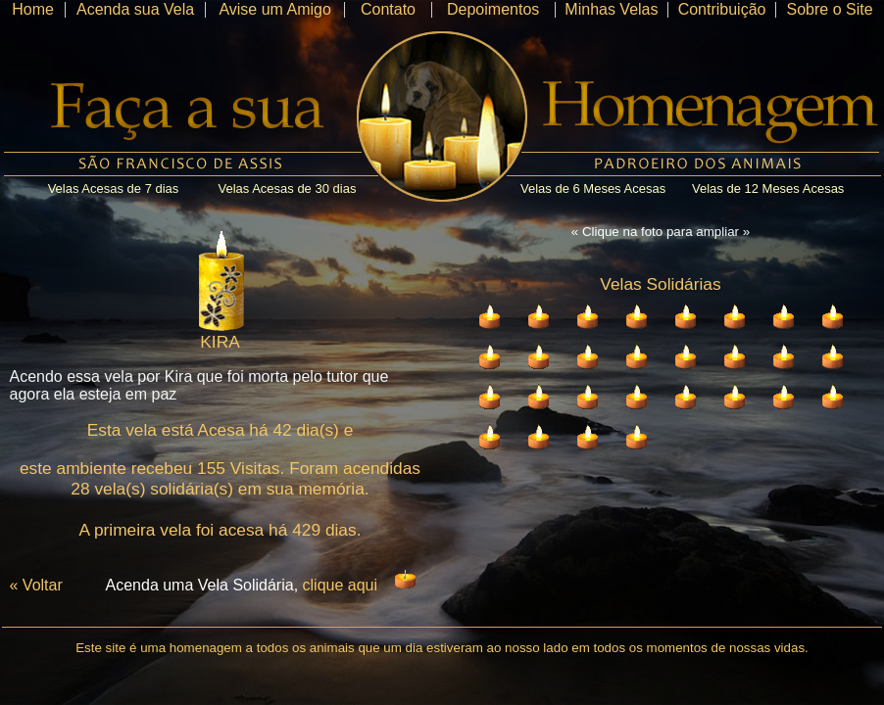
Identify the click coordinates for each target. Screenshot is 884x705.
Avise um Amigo (274, 9)
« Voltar (36, 585)
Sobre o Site (829, 9)
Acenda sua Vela (135, 9)
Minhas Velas (611, 9)
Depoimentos (493, 9)
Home (33, 9)
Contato (388, 9)
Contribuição (722, 9)
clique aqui (340, 585)
